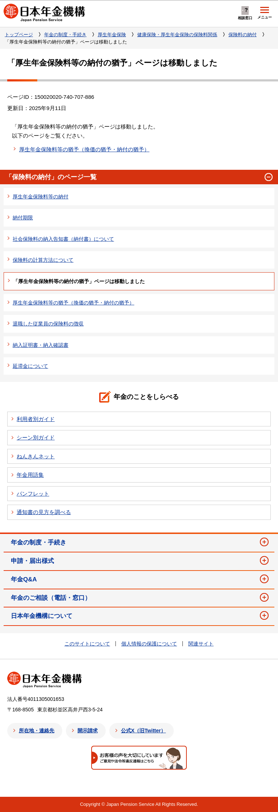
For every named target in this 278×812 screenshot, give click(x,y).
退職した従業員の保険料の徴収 (48, 324)
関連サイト (201, 644)
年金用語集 (30, 475)
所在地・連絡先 (36, 730)
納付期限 (23, 217)
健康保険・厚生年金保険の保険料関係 (177, 34)
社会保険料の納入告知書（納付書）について (63, 239)
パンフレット (33, 494)
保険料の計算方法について (43, 260)
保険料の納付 (242, 34)
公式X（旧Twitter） (143, 730)
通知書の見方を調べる (44, 512)
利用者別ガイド (36, 419)
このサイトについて (87, 644)
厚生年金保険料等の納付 (40, 196)
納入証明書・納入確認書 (40, 345)
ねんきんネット (36, 456)
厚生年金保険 (112, 34)
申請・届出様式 (32, 561)
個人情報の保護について (149, 644)
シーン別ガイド (36, 437)
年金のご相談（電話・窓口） (51, 597)
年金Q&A (24, 579)
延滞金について (30, 366)
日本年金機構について (41, 616)
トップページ (19, 34)
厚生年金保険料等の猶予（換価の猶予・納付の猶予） (84, 149)
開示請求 (87, 730)
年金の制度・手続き (65, 34)
